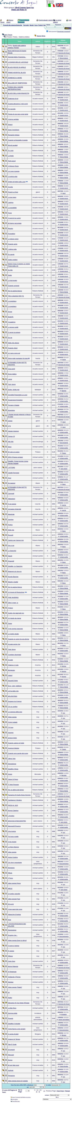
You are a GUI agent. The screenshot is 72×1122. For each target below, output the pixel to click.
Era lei (10, 338)
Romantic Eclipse (13, 135)
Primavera (11, 1075)
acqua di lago (12, 738)
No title (10, 270)
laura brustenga (64, 442)
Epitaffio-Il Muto (13, 769)
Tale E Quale (12, 1044)
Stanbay (10, 982)
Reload (67, 1091)
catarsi (10, 675)
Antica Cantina (13, 857)
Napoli (10, 556)
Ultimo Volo (12, 758)
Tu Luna (10, 150)
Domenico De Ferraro (63, 53)
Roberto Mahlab (64, 131)
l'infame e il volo (13, 665)
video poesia (12, 852)
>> (44, 1091)
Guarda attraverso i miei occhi (18, 104)
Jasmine (10, 519)
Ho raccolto (12, 109)
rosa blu (64, 505)
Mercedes (63, 775)
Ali (9, 992)
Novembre (11, 410)
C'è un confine (12, 707)
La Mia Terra (12, 1008)
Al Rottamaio (12, 972)
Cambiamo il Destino (15, 800)
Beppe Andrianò (64, 58)
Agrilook (10, 1070)
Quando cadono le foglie (16, 743)
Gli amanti (11, 1050)
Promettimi (11, 234)
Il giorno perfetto (13, 119)
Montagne (11, 868)
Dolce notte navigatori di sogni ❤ (19, 358)
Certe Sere (11, 961)
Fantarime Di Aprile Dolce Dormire (19, 795)
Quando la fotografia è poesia (18, 140)
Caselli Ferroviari (13, 473)
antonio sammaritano (64, 1019)
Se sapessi (11, 483)
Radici (10, 998)
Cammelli (11, 493)
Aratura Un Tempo (14, 1039)
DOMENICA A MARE (15, 78)
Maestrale (11, 514)
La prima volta (12, 176)
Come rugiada (12, 722)
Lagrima (10, 202)
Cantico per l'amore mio (16, 540)
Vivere (10, 774)
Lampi (10, 379)
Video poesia (12, 717)
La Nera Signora (13, 847)
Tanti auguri (12, 161)
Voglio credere (12, 260)
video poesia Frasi (14, 899)
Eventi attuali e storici (46, 20)
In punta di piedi (13, 1034)
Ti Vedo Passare (13, 784)
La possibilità (12, 208)
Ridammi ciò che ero (15, 571)
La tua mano (12, 197)
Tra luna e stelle (13, 836)
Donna (10, 1060)
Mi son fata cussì (13, 1065)
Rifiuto (10, 873)
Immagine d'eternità (14, 509)
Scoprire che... (13, 935)
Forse (10, 213)
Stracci (10, 124)
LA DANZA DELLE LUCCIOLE (18, 62)
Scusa (10, 312)
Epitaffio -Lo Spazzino (15, 566)
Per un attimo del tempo (16, 790)
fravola (64, 359)
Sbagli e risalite (13, 582)
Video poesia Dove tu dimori (17, 940)
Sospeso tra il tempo (15, 701)
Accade (10, 660)
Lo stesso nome (13, 239)
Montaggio (11, 670)
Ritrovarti (11, 1055)
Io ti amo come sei (14, 353)
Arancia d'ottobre (13, 748)
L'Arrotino (11, 816)
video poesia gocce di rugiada (18, 1081)
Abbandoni (11, 499)
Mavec (64, 484)
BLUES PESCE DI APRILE (17, 67)
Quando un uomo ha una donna (18, 639)
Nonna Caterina (13, 810)
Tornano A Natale (13, 405)
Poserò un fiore (13, 192)
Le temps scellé (13, 327)
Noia (9, 920)
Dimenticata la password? (63, 31)
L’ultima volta (12, 249)
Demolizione (12, 764)
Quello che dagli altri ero (16, 613)
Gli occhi (11, 904)
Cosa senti (11, 369)
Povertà (10, 1018)
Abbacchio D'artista (14, 914)
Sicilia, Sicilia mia (13, 389)
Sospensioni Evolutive (15, 400)
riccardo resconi (64, 99)
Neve (9, 447)
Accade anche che (14, 644)
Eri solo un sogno (13, 452)
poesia (10, 421)
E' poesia (11, 951)
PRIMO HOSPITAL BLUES (17, 72)
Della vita (11, 530)
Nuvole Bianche (13, 577)
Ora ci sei (11, 545)
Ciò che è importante (15, 862)
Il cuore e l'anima (13, 946)
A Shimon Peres (13, 166)
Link (69, 20)
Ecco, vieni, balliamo (15, 686)
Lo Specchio (12, 551)
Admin (64, 47)
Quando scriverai (13, 286)
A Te (9, 426)
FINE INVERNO (13, 597)
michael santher (64, 396)
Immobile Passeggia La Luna (17, 395)
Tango (10, 623)
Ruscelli (10, 535)
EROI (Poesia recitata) (15, 457)
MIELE (10, 888)
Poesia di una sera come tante (18, 114)
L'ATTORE (11, 467)
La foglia (11, 156)
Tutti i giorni (12, 384)
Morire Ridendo (13, 966)
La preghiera (12, 301)
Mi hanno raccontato (15, 223)
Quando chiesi (12, 348)
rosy (64, 713)
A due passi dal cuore (15, 909)
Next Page (60, 1091)
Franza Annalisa (64, 1066)
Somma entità (12, 1013)
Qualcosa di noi (13, 98)
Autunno (10, 732)
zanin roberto (64, 468)
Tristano (64, 453)
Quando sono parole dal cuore (18, 753)
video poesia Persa (14, 883)
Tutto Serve (12, 649)
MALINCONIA (12, 696)
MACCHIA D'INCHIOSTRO (17, 821)
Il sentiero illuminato (14, 655)
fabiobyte (64, 390)
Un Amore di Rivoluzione (16, 592)
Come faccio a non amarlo (16, 1029)
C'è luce (10, 727)
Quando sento (12, 244)
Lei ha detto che (13, 691)
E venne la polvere (14, 332)
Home (2, 22)
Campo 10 (11, 436)
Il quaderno (11, 322)
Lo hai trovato (12, 280)
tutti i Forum (8, 35)
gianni (64, 193)
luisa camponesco (64, 863)
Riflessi (10, 956)
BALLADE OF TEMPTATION (17, 83)
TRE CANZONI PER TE (16, 296)
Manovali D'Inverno (14, 826)
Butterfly (10, 317)
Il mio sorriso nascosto (15, 629)
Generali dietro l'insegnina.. (17, 57)
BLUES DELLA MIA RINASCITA (18, 93)
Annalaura (64, 1014)
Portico (10, 525)
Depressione (12, 930)
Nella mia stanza (13, 343)
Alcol (9, 478)
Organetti (11, 561)
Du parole (11, 254)
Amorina (64, 666)
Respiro (10, 228)
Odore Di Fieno (13, 779)
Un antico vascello (14, 894)
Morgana (64, 1035)
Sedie (10, 275)
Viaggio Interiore (13, 431)
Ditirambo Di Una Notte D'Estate (18, 1003)
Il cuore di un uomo (14, 218)
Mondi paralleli (13, 145)
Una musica (12, 831)
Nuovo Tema (41, 36)
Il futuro (10, 608)
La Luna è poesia (13, 171)
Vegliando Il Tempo (14, 977)
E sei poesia (12, 504)
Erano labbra (12, 374)
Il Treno (10, 878)
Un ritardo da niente (14, 618)
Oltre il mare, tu (13, 603)
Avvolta (10, 187)
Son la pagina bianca (15, 291)
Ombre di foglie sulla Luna (16, 182)
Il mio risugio (12, 842)
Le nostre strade (13, 634)
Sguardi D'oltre (13, 681)
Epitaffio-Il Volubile (14, 1024)
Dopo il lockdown (13, 130)
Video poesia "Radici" (15, 987)
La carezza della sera (15, 712)
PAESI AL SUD (13, 805)
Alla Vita (10, 441)
